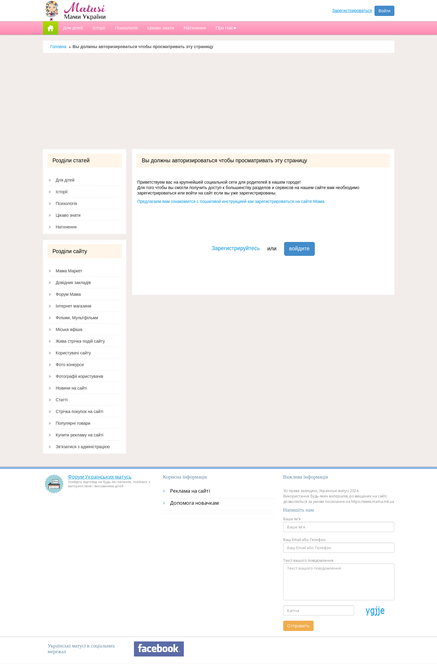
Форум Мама (68, 294)
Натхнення (66, 227)
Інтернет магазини (73, 306)
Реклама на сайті (190, 491)
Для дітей (65, 180)
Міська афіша (69, 329)
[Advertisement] (218, 104)
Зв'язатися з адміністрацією (83, 446)
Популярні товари (73, 423)
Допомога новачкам (194, 503)
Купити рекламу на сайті (80, 435)
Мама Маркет (69, 270)
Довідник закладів (73, 282)
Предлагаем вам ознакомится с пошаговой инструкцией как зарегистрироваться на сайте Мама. (231, 201)
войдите (299, 249)
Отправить (298, 626)
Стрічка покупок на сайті (79, 411)
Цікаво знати (68, 215)
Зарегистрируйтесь (236, 248)
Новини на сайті (71, 388)
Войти (384, 10)
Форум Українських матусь (100, 476)
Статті (62, 399)
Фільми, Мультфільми (77, 317)
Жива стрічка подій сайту (80, 341)
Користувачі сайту (73, 352)
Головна (58, 46)
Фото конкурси (70, 364)
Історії (62, 191)
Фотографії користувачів (79, 376)
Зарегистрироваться (352, 10)
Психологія (66, 203)
